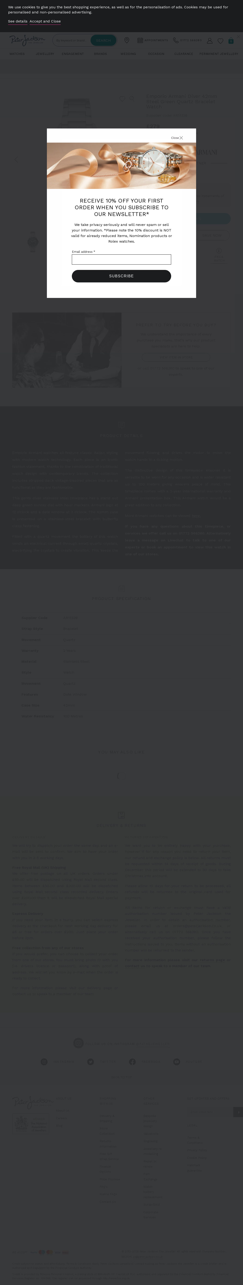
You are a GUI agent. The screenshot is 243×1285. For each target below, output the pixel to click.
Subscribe (121, 276)
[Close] (171, 138)
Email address (83, 251)
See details (17, 21)
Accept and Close (45, 21)
